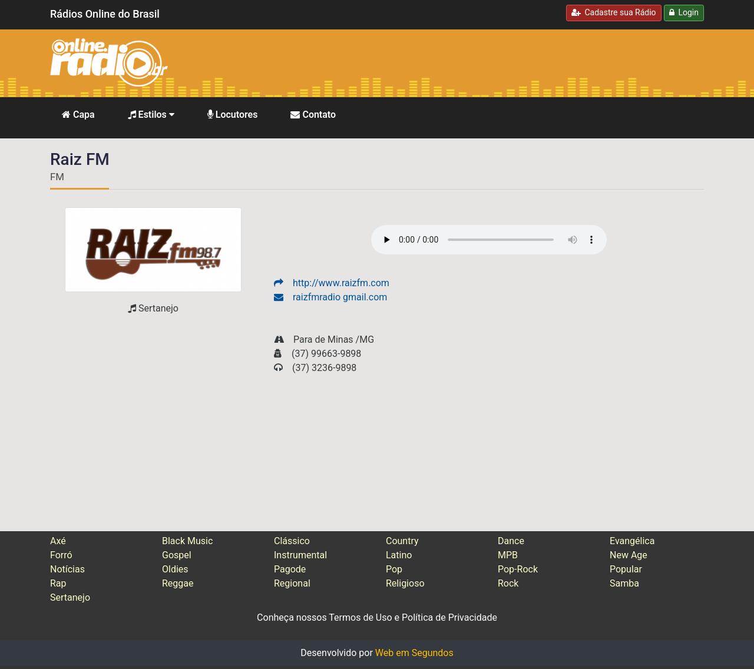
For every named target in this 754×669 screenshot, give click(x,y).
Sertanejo (70, 597)
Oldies (175, 569)
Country (402, 541)
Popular (626, 569)
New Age (628, 555)
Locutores (232, 114)
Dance (511, 541)
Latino (399, 555)
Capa (78, 114)
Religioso (405, 583)
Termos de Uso (360, 617)
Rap (58, 583)
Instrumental (300, 555)
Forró (61, 555)
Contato (313, 114)
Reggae (178, 583)
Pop (394, 569)
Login (684, 12)
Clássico (292, 541)
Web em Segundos (414, 652)
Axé (58, 541)
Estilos (151, 114)
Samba (624, 583)
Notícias (67, 569)
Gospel (176, 555)
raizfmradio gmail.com (330, 297)
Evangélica (632, 541)
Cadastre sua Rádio (613, 12)
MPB (508, 555)
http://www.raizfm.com (331, 283)
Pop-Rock (518, 569)
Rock (508, 583)
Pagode (290, 569)
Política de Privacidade (449, 617)
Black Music (187, 541)
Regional (292, 583)
